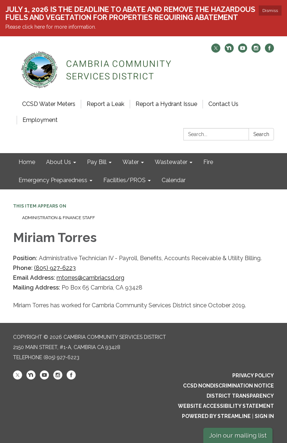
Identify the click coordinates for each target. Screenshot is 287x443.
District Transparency (240, 396)
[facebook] (269, 50)
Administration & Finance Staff (58, 217)
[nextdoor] (229, 50)
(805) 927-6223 (55, 267)
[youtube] (242, 50)
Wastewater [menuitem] (171, 162)
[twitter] (215, 50)
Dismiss (270, 10)
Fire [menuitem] (208, 162)
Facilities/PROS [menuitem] (124, 180)
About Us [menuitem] (58, 162)
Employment (40, 119)
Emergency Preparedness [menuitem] (52, 180)
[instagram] (256, 50)
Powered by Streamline (216, 416)
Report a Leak (105, 104)
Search (261, 134)
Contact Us (223, 104)
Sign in (264, 416)
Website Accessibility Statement (226, 406)
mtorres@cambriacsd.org (90, 277)
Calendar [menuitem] (174, 180)
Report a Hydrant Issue (166, 104)
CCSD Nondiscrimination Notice (228, 386)
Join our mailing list (238, 435)
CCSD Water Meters (48, 104)
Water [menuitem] (130, 162)
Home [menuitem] (26, 162)
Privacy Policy (253, 375)
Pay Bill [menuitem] (97, 162)
